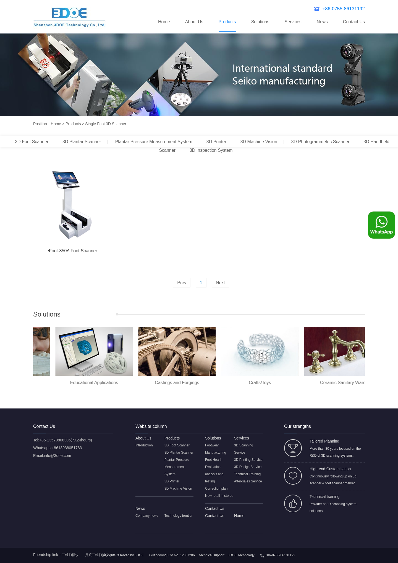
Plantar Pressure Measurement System (153, 141)
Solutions (260, 21)
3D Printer (216, 141)
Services (292, 21)
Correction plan (216, 488)
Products (227, 21)
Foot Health (213, 460)
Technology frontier (178, 516)
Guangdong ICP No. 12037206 (172, 555)
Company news (146, 516)
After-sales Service (248, 481)
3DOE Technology (241, 555)
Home (164, 21)
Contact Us (354, 21)
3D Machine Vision (258, 141)
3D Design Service (247, 467)
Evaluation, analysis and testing (214, 474)
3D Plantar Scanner (81, 141)
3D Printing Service (248, 460)
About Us (194, 21)
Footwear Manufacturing (215, 448)
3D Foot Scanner (31, 141)
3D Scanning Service (243, 448)
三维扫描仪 (70, 555)
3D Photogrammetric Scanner (320, 141)
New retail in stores (219, 496)
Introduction (144, 445)
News (322, 21)
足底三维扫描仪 (97, 555)
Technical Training (247, 474)
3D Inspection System (211, 150)
